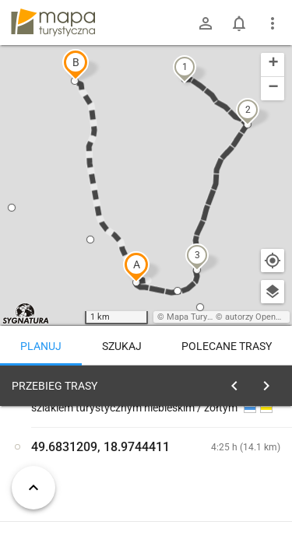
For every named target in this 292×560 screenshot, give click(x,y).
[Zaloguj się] (205, 23)
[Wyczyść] (271, 382)
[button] (136, 266)
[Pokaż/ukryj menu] (272, 23)
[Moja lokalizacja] (272, 260)
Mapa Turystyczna (202, 317)
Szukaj (122, 346)
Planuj (41, 346)
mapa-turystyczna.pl (53, 22)
